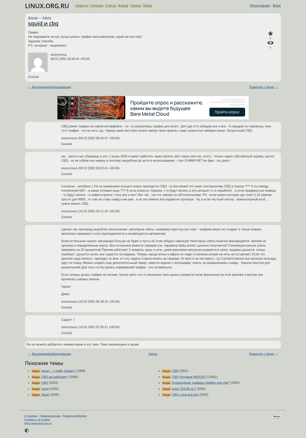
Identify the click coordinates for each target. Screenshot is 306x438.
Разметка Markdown (75, 415)
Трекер (135, 6)
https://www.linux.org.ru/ (38, 423)
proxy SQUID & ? (184, 388)
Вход (277, 6)
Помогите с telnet (261, 87)
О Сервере (30, 415)
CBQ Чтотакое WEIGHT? (190, 377)
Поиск (147, 6)
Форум (123, 6)
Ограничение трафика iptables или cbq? (201, 382)
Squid (45, 394)
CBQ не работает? (54, 377)
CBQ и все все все (185, 394)
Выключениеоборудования (51, 87)
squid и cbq (43, 23)
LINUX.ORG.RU (47, 6)
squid (45, 388)
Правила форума (50, 415)
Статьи (110, 6)
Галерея (96, 6)
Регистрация (260, 6)
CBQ (44, 382)
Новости (82, 6)
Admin (47, 17)
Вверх (276, 416)
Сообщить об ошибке (37, 419)
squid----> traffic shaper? (58, 371)
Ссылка (33, 76)
